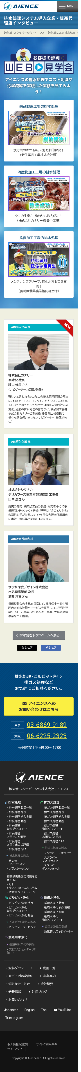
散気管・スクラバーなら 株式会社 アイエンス (39, 789)
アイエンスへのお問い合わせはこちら (39, 706)
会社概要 (44, 984)
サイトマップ (14, 1049)
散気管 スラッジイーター (59, 931)
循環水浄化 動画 (54, 912)
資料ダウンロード (18, 968)
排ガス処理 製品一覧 (57, 807)
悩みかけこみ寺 (17, 984)
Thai (44, 1010)
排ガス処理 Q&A (54, 841)
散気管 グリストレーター (23, 892)
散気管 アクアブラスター (17, 862)
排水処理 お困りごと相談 (16, 835)
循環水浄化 (50, 897)
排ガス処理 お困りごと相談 (51, 835)
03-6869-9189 (47, 725)
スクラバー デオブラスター (51, 859)
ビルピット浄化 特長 (21, 903)
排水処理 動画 (17, 821)
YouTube (62, 1010)
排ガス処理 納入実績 (57, 816)
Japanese (11, 1010)
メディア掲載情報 (18, 976)
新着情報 (12, 992)
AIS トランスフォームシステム (22, 886)
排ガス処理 (50, 802)
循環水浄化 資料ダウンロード (52, 918)
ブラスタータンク (19, 868)
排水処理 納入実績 (20, 816)
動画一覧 (47, 968)
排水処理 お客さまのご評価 (18, 843)
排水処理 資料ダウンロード (17, 827)
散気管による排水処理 (62, 33)
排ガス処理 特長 (54, 812)
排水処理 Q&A (18, 849)
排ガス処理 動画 (54, 821)
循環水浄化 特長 (54, 903)
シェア (26, 647)
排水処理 (12, 802)
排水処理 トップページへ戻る (39, 635)
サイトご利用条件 (46, 1044)
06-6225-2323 (47, 736)
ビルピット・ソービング (22, 927)
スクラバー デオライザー (59, 853)
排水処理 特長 (17, 812)
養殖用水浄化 (15, 937)
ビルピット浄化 (16, 897)
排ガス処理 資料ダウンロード (52, 827)
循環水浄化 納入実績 (57, 907)
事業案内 (47, 976)
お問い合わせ (15, 1000)
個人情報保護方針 (18, 1044)
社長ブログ (37, 992)
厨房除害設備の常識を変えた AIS (22, 878)
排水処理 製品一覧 (20, 807)
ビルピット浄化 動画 (21, 915)
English (30, 1010)
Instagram (13, 1018)
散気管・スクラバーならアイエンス (24, 33)
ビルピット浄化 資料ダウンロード (17, 909)
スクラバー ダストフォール (51, 867)
